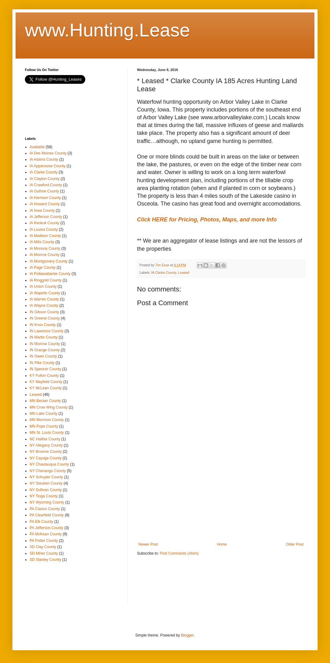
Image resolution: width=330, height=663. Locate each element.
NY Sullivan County (46, 490)
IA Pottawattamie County (50, 274)
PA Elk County (41, 521)
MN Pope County (44, 426)
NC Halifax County (45, 439)
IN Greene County (45, 318)
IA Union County (43, 286)
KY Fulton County (44, 375)
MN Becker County (45, 401)
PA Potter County (44, 540)
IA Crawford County (46, 185)
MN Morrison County (47, 420)
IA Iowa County (42, 210)
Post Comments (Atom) (179, 553)
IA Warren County (44, 299)
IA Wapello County (45, 293)
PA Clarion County (45, 509)
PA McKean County (46, 534)
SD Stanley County (45, 559)
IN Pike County (42, 363)
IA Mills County (42, 242)
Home (222, 544)
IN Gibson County (44, 312)
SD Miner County (44, 553)
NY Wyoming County (47, 502)
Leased (183, 272)
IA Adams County (44, 159)
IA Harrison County (45, 198)
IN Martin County (44, 337)
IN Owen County (43, 356)
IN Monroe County (45, 344)
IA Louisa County (44, 229)
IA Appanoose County (47, 166)
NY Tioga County (44, 496)
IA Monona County (45, 248)
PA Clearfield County (47, 515)
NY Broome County (46, 451)
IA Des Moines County (48, 153)
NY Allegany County (46, 445)
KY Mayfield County (46, 382)
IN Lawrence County (47, 331)
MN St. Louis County (47, 432)
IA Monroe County (44, 255)
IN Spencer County (45, 369)
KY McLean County (46, 388)
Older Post (295, 544)
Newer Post (148, 544)
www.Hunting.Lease (107, 30)
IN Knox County (43, 325)
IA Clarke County (163, 272)
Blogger (187, 635)
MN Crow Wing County (49, 407)
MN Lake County (43, 413)
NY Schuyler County (46, 477)
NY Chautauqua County (49, 464)
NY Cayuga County (46, 458)
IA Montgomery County (49, 261)
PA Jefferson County (46, 528)
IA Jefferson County (46, 217)
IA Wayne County (44, 305)
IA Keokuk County (44, 223)
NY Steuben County (46, 483)
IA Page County (42, 267)
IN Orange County (45, 350)
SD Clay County (43, 547)
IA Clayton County (44, 179)
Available (37, 147)
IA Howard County (45, 204)
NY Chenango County (48, 471)
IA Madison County (45, 236)
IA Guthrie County (44, 191)
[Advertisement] (221, 490)
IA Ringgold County (46, 280)
